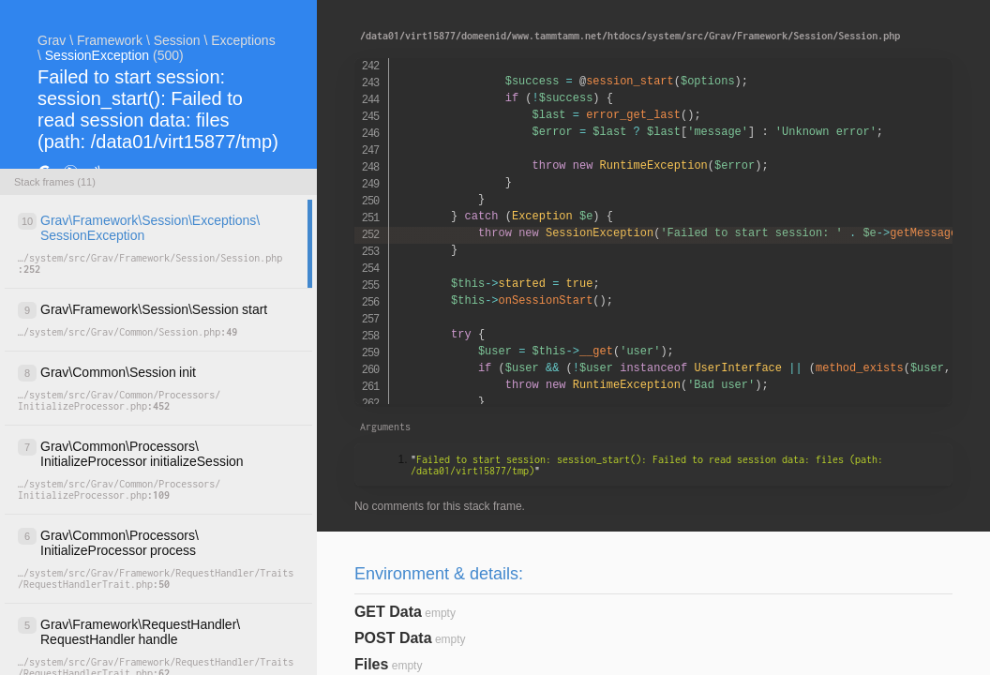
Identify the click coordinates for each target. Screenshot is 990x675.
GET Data (388, 612)
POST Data (393, 638)
